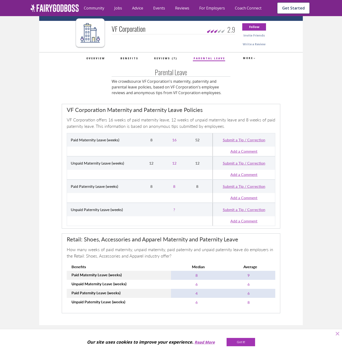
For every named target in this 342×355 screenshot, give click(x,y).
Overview (95, 58)
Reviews (182, 8)
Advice (137, 8)
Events (159, 8)
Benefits (129, 58)
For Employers (212, 8)
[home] (54, 8)
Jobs (118, 8)
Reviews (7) (165, 58)
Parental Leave (209, 58)
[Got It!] (241, 342)
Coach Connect (248, 8)
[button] (254, 27)
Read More (205, 342)
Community (94, 8)
